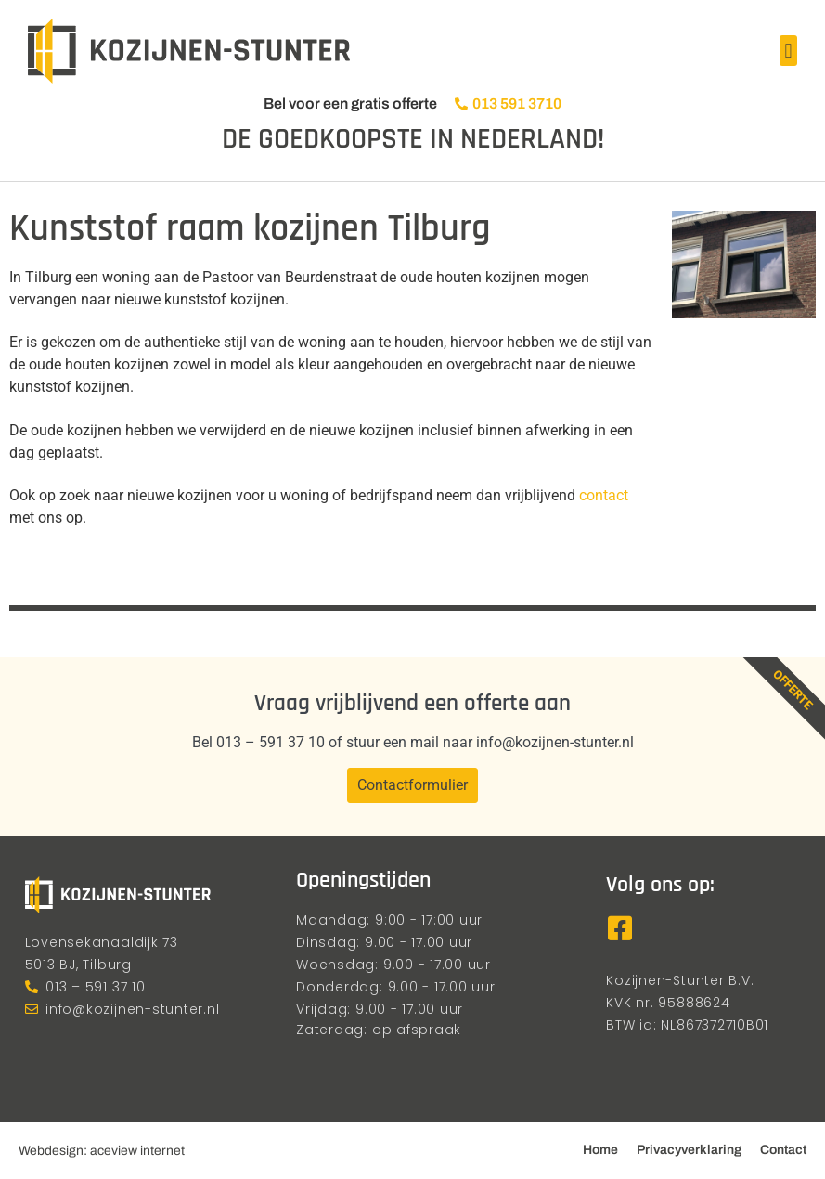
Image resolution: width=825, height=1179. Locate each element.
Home (600, 1150)
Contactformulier (412, 785)
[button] (788, 50)
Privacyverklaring (689, 1150)
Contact (783, 1150)
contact (603, 495)
